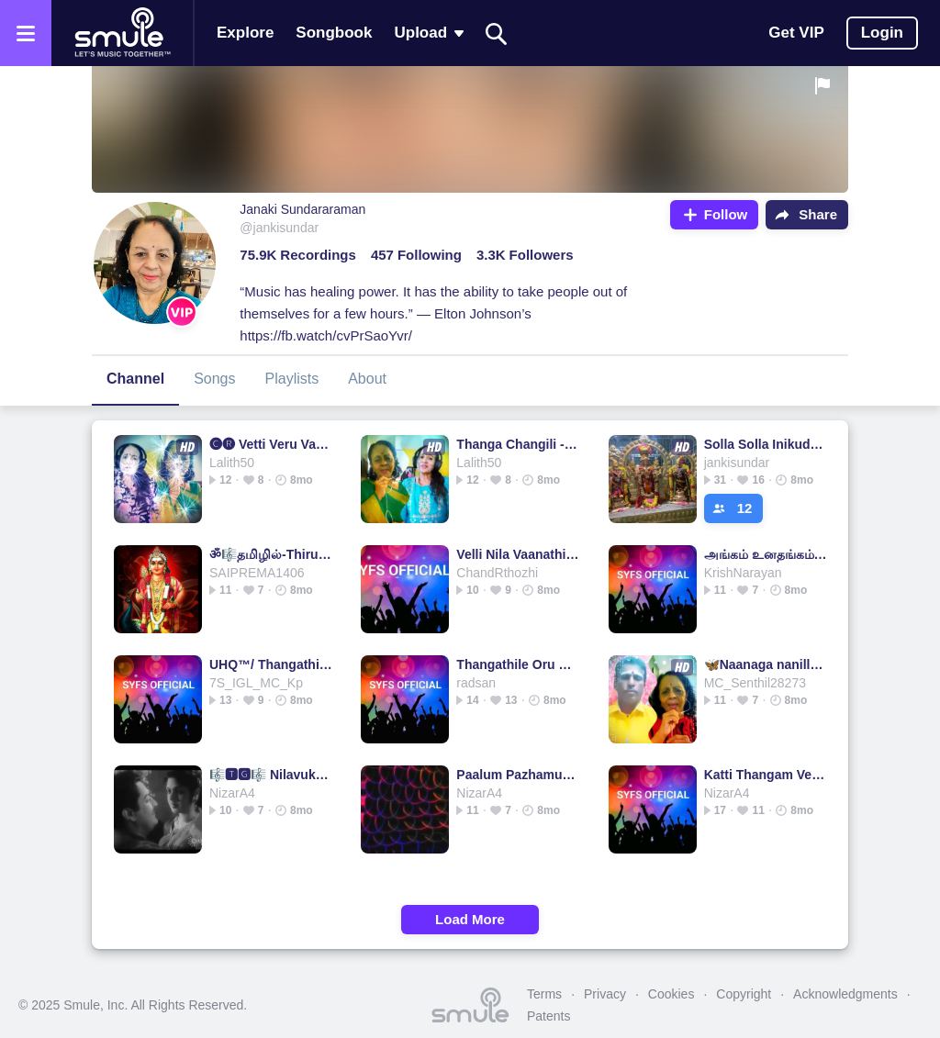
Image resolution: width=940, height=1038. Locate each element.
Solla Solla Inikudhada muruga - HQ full (766, 444)
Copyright (743, 994)
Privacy (605, 994)
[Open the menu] (25, 33)
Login (882, 32)
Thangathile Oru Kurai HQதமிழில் (518, 664)
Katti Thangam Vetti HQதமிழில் (766, 774)
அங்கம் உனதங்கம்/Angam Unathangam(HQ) (766, 554)
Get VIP (795, 32)
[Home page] (122, 33)
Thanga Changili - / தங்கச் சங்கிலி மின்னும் (518, 444)
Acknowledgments (845, 994)
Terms (544, 994)
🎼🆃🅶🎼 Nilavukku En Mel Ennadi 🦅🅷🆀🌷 (271, 774)
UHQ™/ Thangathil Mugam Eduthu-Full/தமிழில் (271, 664)
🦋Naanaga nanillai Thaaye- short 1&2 (766, 664)
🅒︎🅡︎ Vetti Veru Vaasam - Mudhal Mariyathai (271, 444)
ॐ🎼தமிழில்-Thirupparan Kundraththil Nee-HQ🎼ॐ (271, 554)
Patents (548, 1016)
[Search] (496, 33)
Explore (245, 32)
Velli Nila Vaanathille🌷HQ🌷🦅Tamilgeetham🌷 (518, 554)
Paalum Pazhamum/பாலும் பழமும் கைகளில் (518, 774)
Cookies (671, 994)
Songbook (334, 32)
